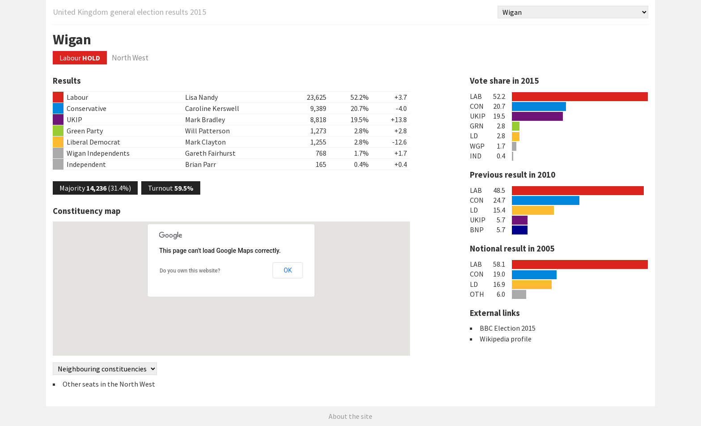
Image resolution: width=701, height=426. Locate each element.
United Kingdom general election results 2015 (129, 12)
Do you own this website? (190, 271)
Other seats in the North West (109, 383)
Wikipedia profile (506, 338)
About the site (350, 416)
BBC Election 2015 (508, 328)
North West (130, 58)
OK (288, 270)
